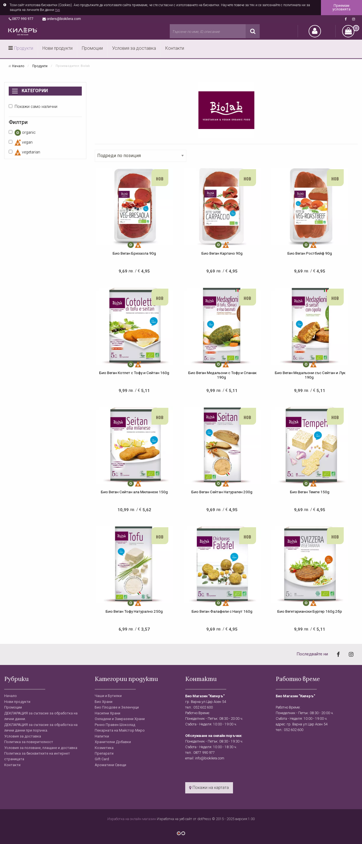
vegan (21, 142)
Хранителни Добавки (113, 742)
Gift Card (102, 759)
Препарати (104, 753)
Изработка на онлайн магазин (132, 819)
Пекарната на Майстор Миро (120, 730)
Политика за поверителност (28, 742)
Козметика (104, 748)
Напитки (102, 736)
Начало (18, 66)
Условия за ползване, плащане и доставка (40, 748)
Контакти (174, 48)
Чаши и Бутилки (108, 696)
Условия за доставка (134, 48)
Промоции (92, 48)
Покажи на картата (209, 787)
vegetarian (24, 152)
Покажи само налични (33, 106)
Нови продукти (57, 48)
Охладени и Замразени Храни (120, 719)
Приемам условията (341, 7)
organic (22, 133)
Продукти (23, 48)
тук (57, 10)
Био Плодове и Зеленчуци (117, 707)
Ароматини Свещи (110, 765)
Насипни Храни (107, 713)
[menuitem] (21, 49)
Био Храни (103, 702)
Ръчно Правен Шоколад (115, 725)
